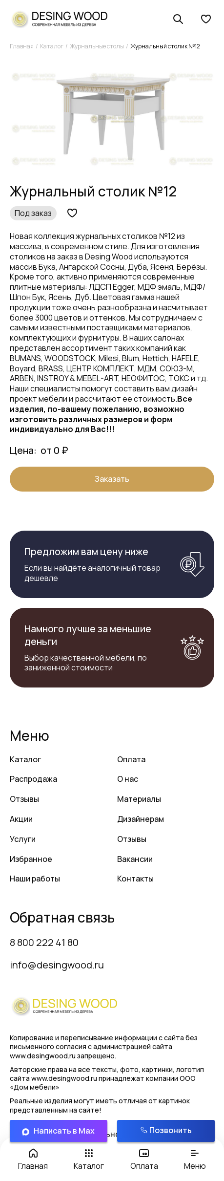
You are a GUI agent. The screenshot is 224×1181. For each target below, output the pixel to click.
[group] (112, 118)
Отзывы (24, 799)
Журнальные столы (97, 46)
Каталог (51, 46)
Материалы (139, 799)
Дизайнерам (140, 819)
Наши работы (35, 878)
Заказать (112, 478)
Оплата (131, 759)
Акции (21, 819)
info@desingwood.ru (57, 964)
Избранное (31, 859)
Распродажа (33, 778)
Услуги (23, 839)
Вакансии (135, 859)
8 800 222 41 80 (44, 942)
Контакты (135, 878)
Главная (22, 46)
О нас (127, 778)
